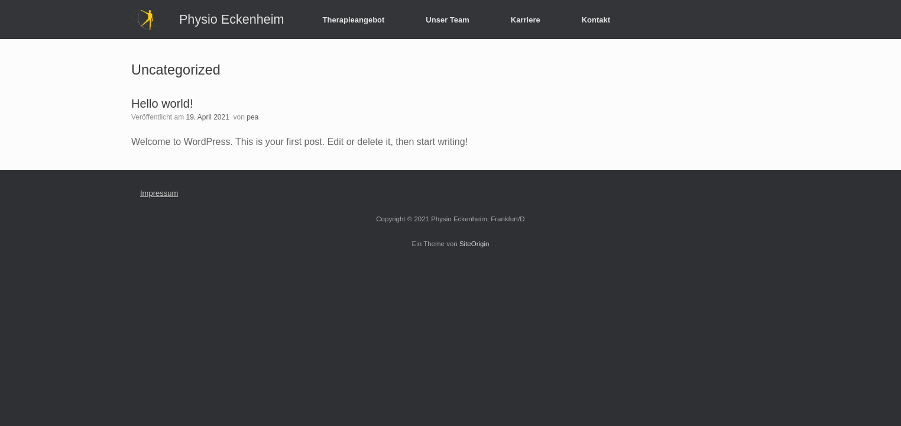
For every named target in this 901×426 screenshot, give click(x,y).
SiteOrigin (474, 243)
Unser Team (447, 19)
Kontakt (596, 19)
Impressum (159, 193)
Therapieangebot (354, 19)
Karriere (525, 19)
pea (252, 117)
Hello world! (162, 103)
